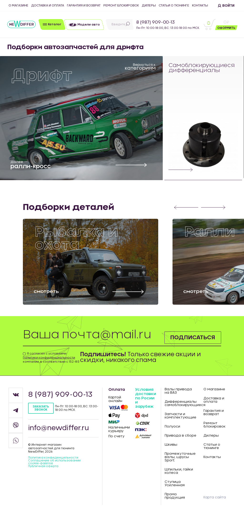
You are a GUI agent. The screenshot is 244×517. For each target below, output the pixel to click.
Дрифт (42, 75)
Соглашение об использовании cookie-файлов (54, 462)
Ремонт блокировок (121, 5)
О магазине (18, 5)
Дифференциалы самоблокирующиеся (181, 403)
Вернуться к (140, 66)
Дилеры (149, 5)
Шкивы (171, 444)
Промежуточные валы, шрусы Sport (180, 457)
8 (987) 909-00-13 (155, 22)
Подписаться (192, 337)
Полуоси (172, 426)
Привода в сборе (180, 435)
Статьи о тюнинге (174, 5)
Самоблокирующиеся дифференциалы (201, 68)
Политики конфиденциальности (49, 357)
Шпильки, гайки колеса (179, 471)
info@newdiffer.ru (58, 428)
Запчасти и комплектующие (180, 416)
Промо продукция (175, 496)
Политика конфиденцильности (53, 457)
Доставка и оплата (47, 5)
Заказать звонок (41, 408)
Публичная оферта (43, 466)
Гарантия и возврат (84, 5)
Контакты (200, 5)
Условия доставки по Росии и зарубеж (145, 398)
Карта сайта (214, 497)
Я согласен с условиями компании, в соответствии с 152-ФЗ (51, 357)
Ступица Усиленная (175, 483)
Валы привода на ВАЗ (178, 391)
